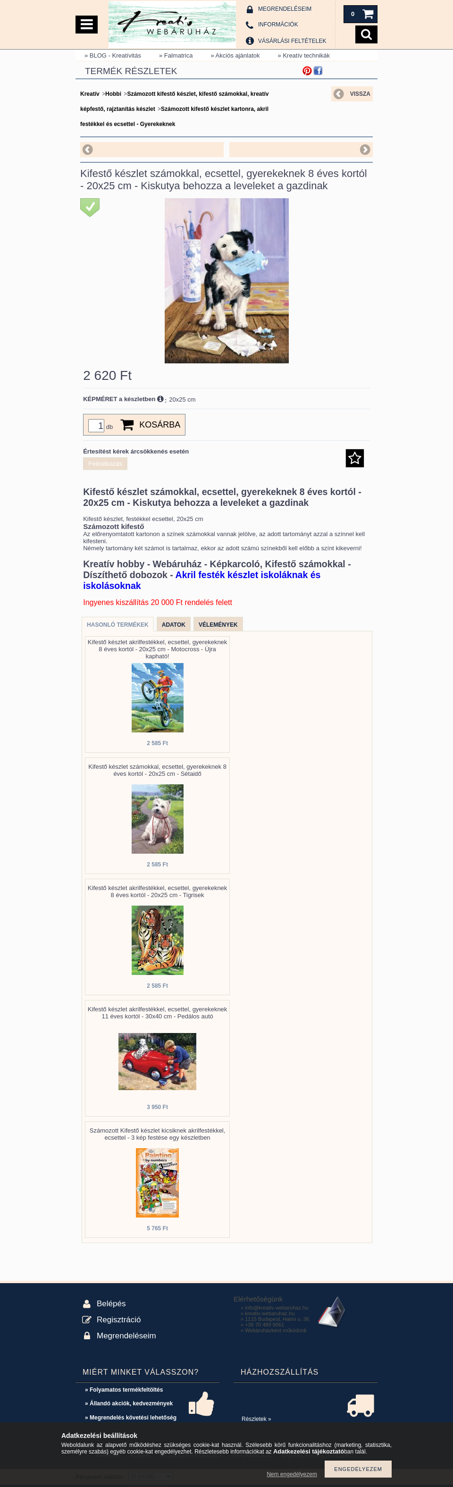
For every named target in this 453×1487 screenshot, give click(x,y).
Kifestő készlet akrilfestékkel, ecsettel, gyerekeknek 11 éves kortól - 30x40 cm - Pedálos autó (157, 1013)
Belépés (111, 1303)
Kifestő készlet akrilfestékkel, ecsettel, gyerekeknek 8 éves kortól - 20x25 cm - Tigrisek (157, 891)
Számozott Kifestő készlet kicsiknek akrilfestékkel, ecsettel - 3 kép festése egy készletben (158, 1134)
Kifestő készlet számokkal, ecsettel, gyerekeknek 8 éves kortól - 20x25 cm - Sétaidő (157, 770)
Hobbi (113, 94)
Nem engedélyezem (292, 1474)
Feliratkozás (105, 463)
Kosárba (159, 424)
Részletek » (256, 1419)
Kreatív (90, 94)
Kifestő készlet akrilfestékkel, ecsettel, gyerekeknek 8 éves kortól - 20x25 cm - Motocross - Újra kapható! (157, 649)
